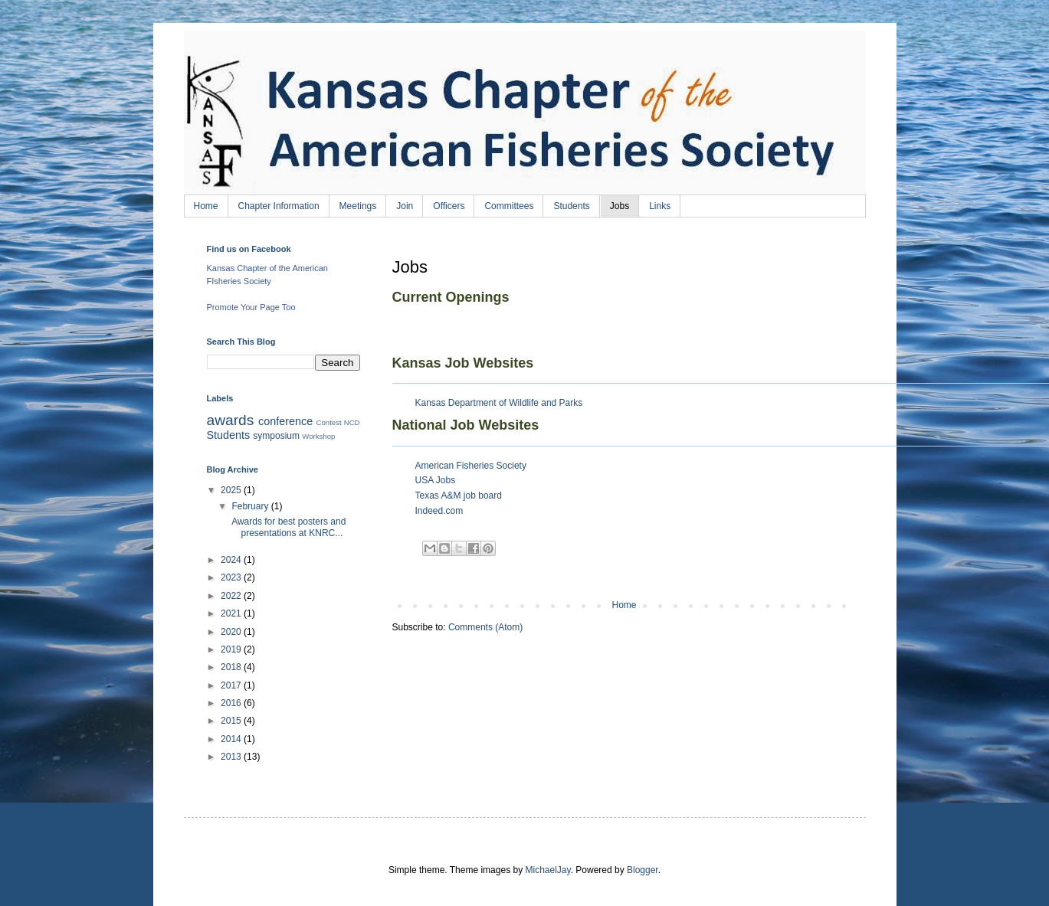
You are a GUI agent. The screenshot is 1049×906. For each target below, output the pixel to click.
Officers (448, 206)
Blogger (642, 870)
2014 (232, 739)
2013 (232, 756)
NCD (352, 422)
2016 (232, 703)
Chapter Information (279, 206)
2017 (232, 685)
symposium (276, 435)
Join (404, 206)
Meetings (358, 206)
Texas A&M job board (458, 495)
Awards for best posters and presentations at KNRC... (287, 527)
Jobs (619, 206)
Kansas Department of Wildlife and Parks (499, 402)
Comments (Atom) (485, 627)
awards (230, 420)
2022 (232, 595)
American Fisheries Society (470, 465)
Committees (508, 206)
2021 (232, 613)
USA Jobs (435, 480)
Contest (329, 422)
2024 (232, 559)
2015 (232, 720)
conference (285, 421)
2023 (232, 577)
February (250, 506)
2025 (232, 490)
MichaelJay (547, 870)
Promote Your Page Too (251, 307)
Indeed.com (439, 510)
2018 (232, 667)
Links (659, 206)
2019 (232, 649)
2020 (232, 631)
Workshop (318, 436)
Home (206, 206)
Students (571, 206)
